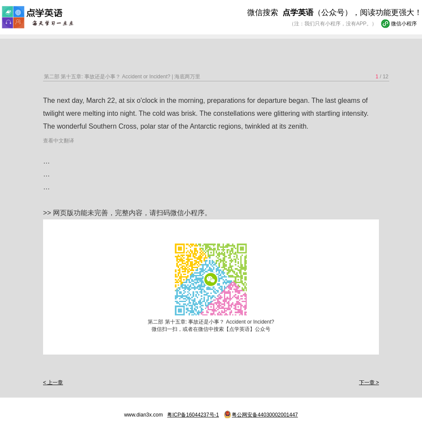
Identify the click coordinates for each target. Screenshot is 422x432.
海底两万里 (187, 77)
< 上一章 (53, 383)
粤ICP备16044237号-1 (193, 415)
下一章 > (369, 383)
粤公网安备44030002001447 (265, 415)
